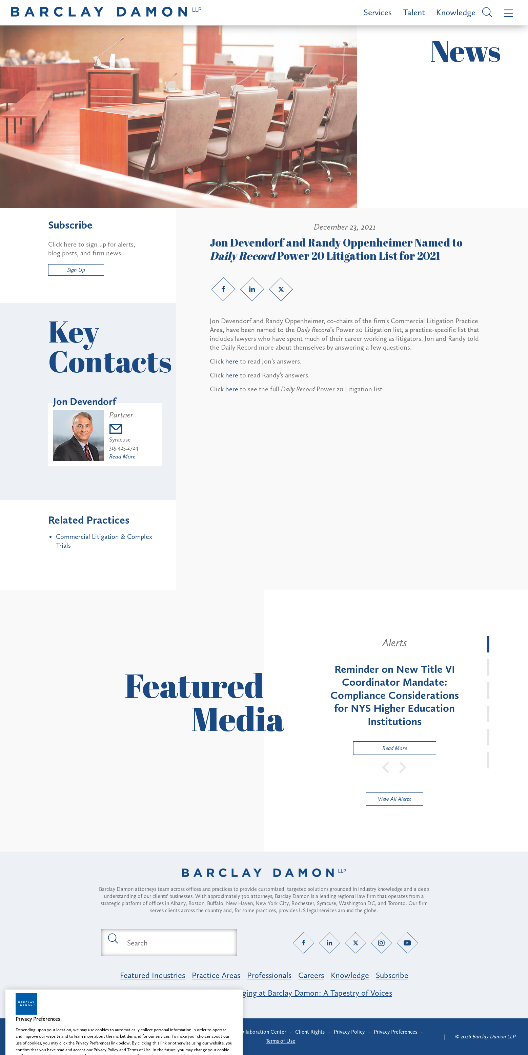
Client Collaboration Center (254, 1032)
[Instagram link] (381, 943)
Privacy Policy (349, 1032)
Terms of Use (280, 1041)
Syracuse (120, 439)
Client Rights (310, 1032)
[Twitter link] (280, 289)
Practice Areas (216, 975)
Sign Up (76, 270)
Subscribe (392, 975)
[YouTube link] (407, 943)
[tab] (488, 644)
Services (378, 12)
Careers (311, 975)
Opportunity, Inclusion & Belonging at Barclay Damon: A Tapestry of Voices (264, 993)
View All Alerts (394, 799)
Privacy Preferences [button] (395, 1032)
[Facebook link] (223, 289)
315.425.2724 (123, 447)
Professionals (269, 975)
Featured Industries (152, 975)
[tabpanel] (394, 695)
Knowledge (455, 12)
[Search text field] (176, 943)
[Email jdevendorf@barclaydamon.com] (123, 430)
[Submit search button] (112, 938)
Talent (414, 12)
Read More (122, 456)
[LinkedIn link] (252, 289)
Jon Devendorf (84, 401)
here (231, 361)
